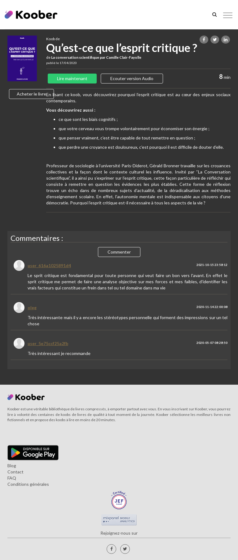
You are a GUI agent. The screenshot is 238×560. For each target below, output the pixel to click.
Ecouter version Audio (131, 78)
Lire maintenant (72, 78)
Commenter (119, 251)
